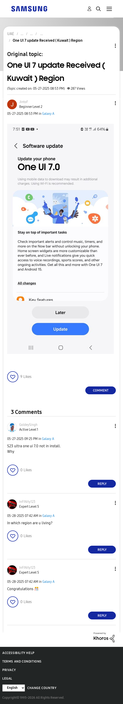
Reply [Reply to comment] (102, 484)
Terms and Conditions (22, 661)
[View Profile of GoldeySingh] (28, 425)
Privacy (9, 670)
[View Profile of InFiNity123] (27, 502)
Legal (7, 678)
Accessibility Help (18, 653)
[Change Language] (13, 688)
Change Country (41, 688)
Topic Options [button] (107, 45)
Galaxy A (48, 114)
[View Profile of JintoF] (23, 102)
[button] (107, 103)
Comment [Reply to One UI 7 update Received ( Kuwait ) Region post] (100, 390)
